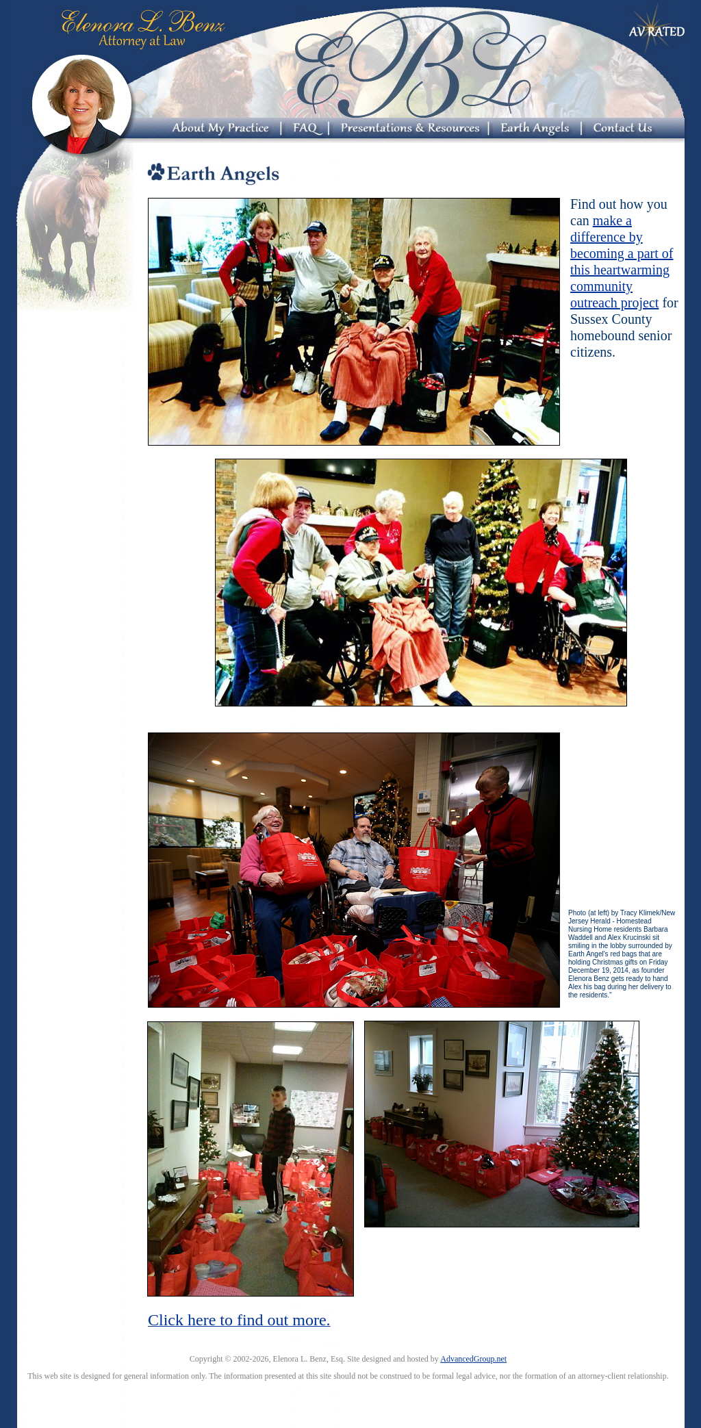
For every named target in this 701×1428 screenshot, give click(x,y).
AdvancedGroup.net (473, 1359)
